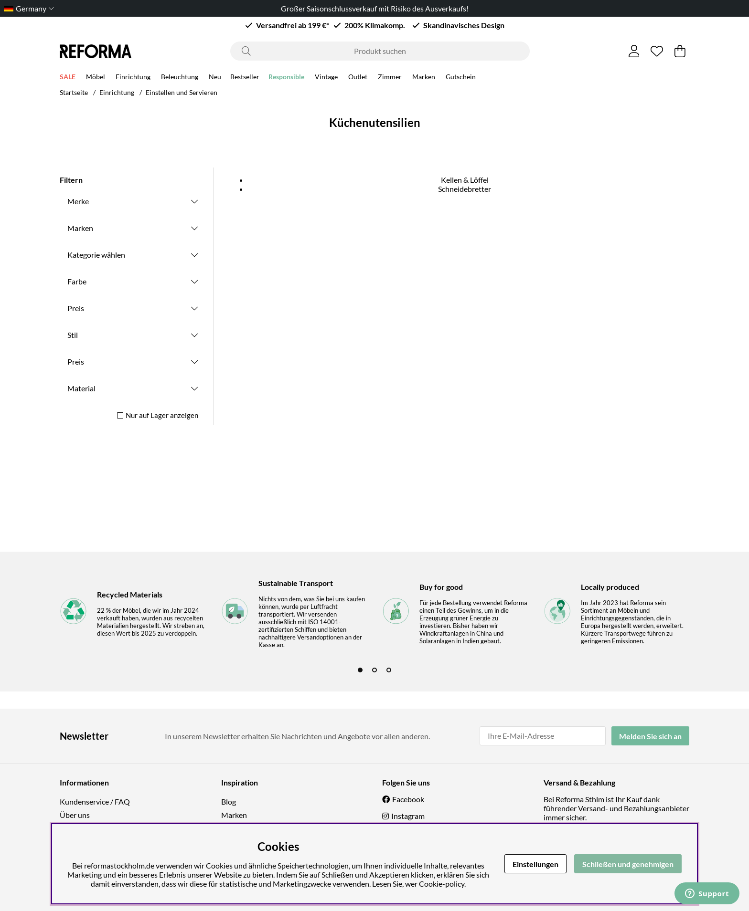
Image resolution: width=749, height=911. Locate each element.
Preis (75, 308)
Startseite (74, 92)
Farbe (76, 281)
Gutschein (461, 77)
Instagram (408, 815)
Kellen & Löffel (465, 179)
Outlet (357, 77)
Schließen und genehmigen (628, 864)
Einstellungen (535, 864)
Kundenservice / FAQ (95, 801)
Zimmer (390, 77)
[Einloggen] (634, 51)
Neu (215, 77)
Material (81, 388)
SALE (67, 77)
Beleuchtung (179, 77)
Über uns (75, 814)
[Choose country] (27, 8)
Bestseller (244, 77)
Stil (72, 334)
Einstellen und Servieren (181, 92)
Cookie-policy (441, 883)
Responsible (286, 77)
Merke (78, 201)
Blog (228, 801)
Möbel (95, 77)
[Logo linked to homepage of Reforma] (95, 51)
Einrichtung (133, 77)
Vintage (326, 77)
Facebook (408, 799)
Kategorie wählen (96, 254)
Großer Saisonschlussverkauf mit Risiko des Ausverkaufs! (375, 8)
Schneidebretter (464, 188)
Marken (423, 77)
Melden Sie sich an (650, 736)
